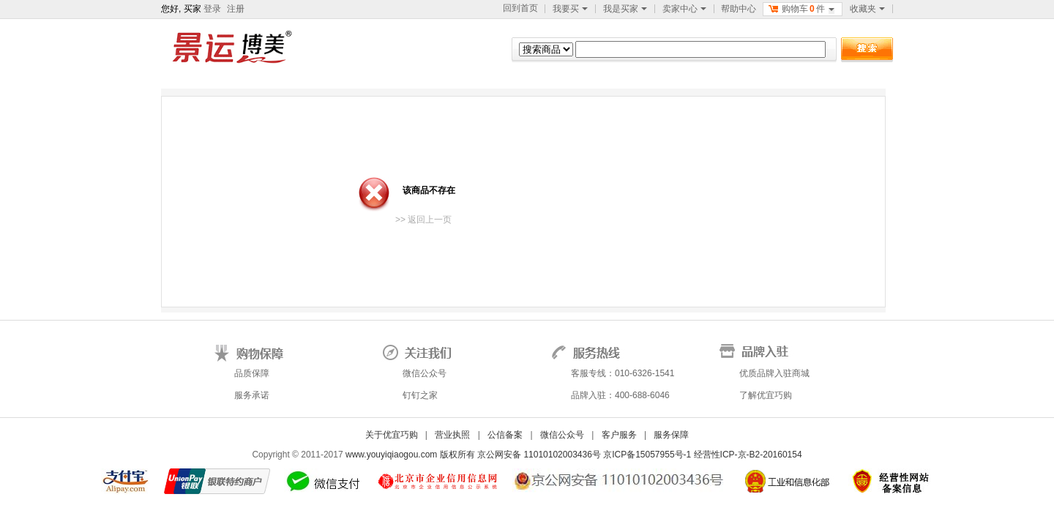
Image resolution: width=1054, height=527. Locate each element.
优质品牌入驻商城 (774, 373)
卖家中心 (684, 9)
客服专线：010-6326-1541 (622, 373)
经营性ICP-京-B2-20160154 (748, 454)
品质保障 (251, 373)
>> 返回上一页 (423, 219)
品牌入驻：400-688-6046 (620, 395)
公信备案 (505, 435)
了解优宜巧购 (765, 395)
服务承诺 (251, 395)
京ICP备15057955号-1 (648, 454)
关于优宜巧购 (391, 435)
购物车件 (801, 9)
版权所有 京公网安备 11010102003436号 (521, 454)
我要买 (570, 9)
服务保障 (671, 435)
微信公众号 (424, 373)
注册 (235, 9)
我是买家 (625, 9)
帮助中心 (738, 9)
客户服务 (619, 435)
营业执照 (452, 435)
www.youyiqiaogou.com (391, 454)
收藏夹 (867, 9)
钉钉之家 (420, 395)
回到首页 (520, 8)
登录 (212, 9)
